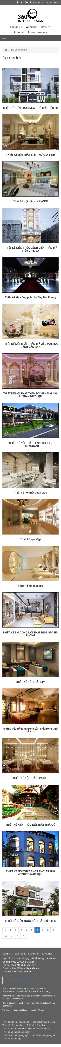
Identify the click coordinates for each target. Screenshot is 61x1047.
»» (24, 935)
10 (5, 935)
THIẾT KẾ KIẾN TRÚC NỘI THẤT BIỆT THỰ (30, 921)
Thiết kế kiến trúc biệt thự (43, 1022)
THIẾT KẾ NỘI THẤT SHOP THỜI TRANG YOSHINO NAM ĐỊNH (30, 873)
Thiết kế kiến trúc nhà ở (13, 1025)
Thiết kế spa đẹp (30, 539)
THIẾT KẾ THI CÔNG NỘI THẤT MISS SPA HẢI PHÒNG (30, 634)
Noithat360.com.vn (18, 980)
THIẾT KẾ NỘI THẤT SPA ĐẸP (30, 778)
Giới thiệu (31, 27)
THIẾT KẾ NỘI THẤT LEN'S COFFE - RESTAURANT (30, 444)
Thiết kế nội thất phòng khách (16, 1032)
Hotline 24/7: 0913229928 (44, 2)
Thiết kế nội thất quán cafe (30, 492)
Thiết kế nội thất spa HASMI (30, 201)
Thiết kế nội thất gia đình (14, 1028)
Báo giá (19, 32)
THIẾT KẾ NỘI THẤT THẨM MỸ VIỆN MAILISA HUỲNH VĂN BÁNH (30, 345)
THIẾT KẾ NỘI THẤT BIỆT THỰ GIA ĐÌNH (30, 154)
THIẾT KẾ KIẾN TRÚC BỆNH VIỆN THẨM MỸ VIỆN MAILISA (30, 249)
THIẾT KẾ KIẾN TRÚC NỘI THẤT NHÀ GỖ (30, 824)
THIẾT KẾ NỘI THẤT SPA (30, 682)
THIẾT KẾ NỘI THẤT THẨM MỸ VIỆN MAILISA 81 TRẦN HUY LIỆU (30, 395)
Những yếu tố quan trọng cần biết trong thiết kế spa (30, 730)
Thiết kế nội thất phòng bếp (43, 1035)
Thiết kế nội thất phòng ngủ (15, 1035)
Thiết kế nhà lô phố (36, 1025)
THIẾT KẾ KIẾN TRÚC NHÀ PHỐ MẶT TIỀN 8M (30, 108)
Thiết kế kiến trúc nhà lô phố (15, 1022)
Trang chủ (16, 27)
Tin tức (46, 27)
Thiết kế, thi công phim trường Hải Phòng (30, 297)
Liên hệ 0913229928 (37, 32)
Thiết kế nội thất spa (30, 585)
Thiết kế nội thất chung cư (40, 1028)
